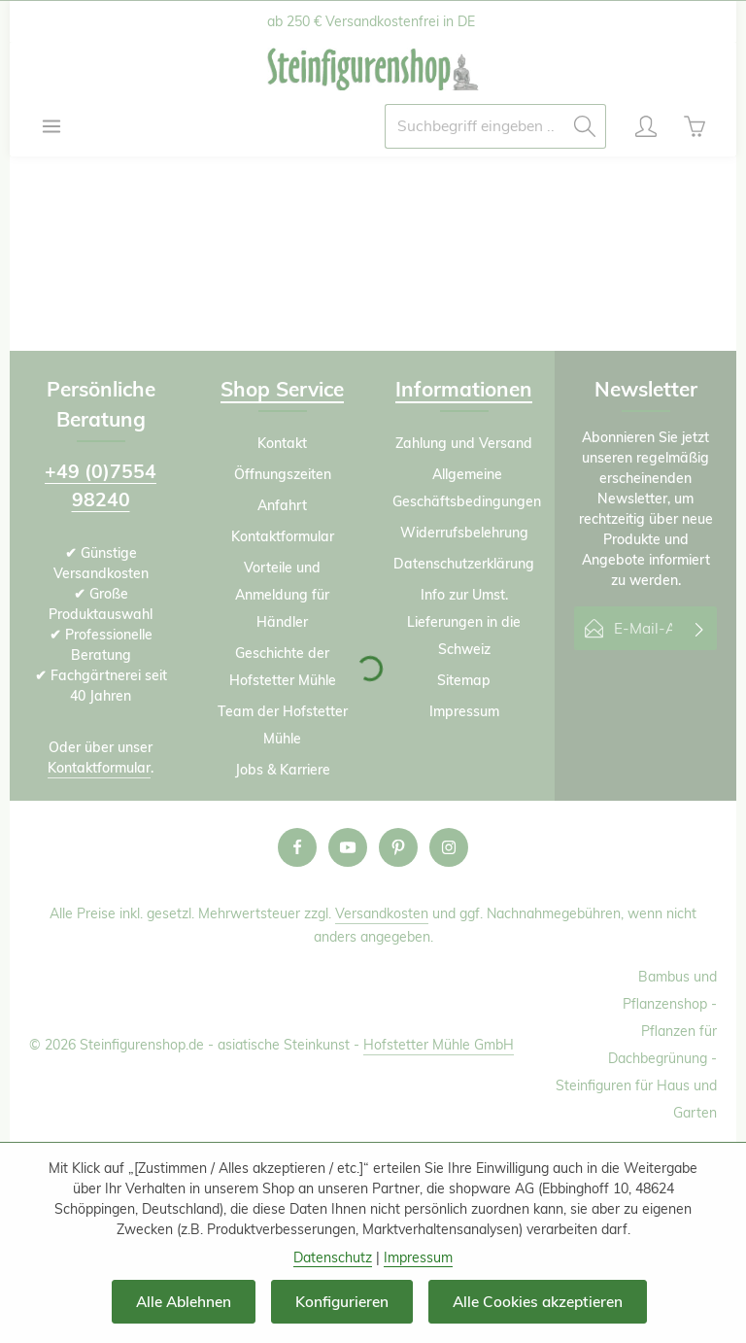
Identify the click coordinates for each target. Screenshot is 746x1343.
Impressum (464, 711)
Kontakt (282, 443)
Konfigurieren (342, 1301)
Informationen (463, 388)
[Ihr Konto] (646, 126)
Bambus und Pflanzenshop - (670, 990)
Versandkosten (381, 913)
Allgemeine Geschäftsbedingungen (466, 487)
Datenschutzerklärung (463, 563)
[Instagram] (448, 847)
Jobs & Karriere (282, 769)
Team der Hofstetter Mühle (283, 725)
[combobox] (475, 126)
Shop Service (282, 388)
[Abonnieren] (700, 628)
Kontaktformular (99, 767)
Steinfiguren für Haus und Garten (636, 1099)
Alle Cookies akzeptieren (538, 1301)
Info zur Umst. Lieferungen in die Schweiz (464, 622)
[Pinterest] (398, 847)
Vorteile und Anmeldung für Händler (282, 595)
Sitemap (464, 680)
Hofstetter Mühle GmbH (438, 1044)
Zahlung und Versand (463, 443)
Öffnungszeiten (282, 474)
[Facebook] (297, 847)
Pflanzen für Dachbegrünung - (662, 1044)
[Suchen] (585, 126)
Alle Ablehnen (183, 1301)
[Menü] (51, 126)
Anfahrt (282, 505)
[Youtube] (347, 847)
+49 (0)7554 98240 (100, 485)
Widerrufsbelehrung (464, 532)
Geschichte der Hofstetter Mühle (282, 666)
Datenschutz (332, 1257)
